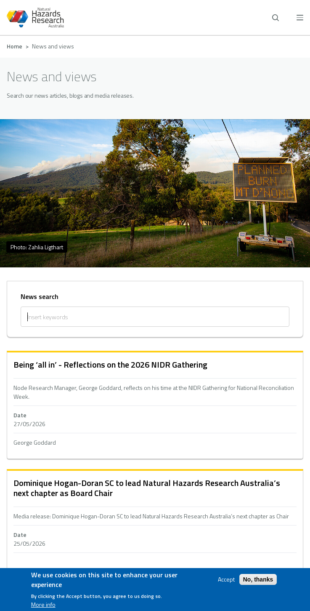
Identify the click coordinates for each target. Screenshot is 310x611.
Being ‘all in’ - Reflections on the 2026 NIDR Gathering (110, 364)
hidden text (155, 405)
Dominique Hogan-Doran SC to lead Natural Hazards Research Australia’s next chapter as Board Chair (146, 487)
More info (43, 604)
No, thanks (258, 579)
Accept (226, 579)
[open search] (275, 17)
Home (14, 46)
